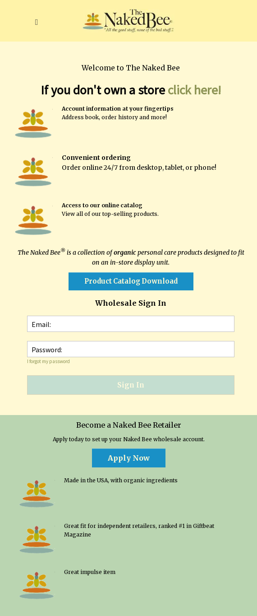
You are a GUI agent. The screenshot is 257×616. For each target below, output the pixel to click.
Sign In (130, 385)
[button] (36, 21)
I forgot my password (48, 361)
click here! (194, 90)
